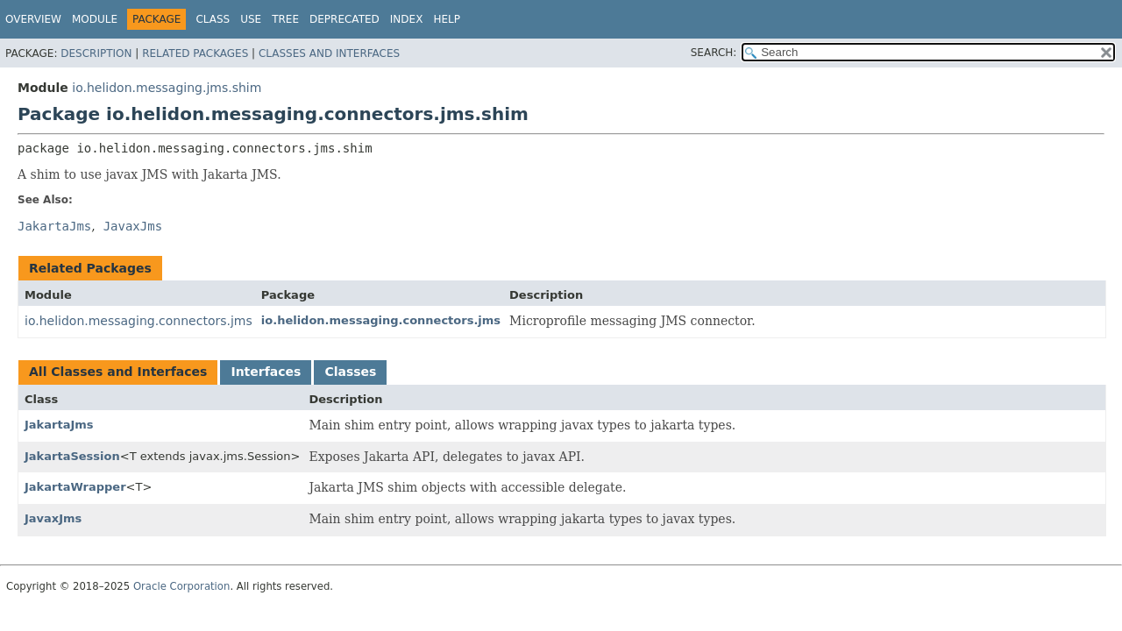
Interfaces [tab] (266, 372)
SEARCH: (714, 52)
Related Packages (195, 53)
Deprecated (344, 19)
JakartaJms (59, 424)
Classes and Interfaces (329, 53)
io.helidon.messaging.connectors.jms (138, 321)
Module (94, 19)
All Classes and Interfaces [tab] (118, 372)
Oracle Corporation (182, 586)
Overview (33, 19)
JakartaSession (72, 456)
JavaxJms (53, 518)
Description (95, 53)
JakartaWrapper (75, 486)
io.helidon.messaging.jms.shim (166, 88)
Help (446, 19)
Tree (285, 19)
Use (250, 19)
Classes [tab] (350, 372)
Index (406, 19)
